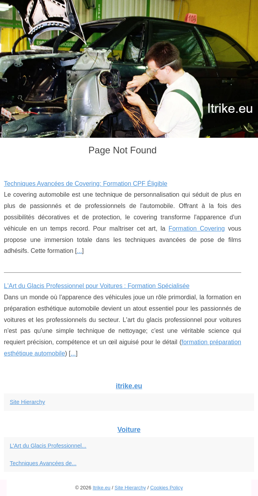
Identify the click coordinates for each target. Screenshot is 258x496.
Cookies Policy (166, 488)
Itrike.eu (101, 488)
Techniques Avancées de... (43, 463)
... (79, 250)
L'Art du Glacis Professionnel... (48, 446)
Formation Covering (197, 228)
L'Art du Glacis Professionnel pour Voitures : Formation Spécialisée (96, 286)
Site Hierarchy (27, 402)
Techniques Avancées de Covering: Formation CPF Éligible (85, 183)
